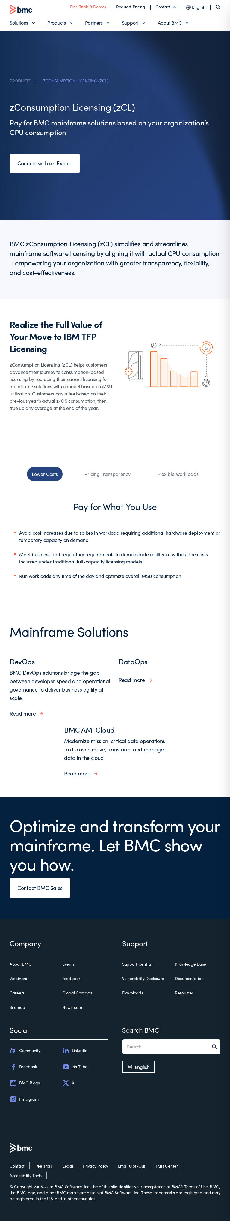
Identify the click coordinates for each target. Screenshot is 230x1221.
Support (130, 23)
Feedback (71, 978)
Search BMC (140, 1029)
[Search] (218, 7)
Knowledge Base (190, 964)
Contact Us (165, 7)
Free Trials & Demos (88, 7)
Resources (184, 993)
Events (68, 964)
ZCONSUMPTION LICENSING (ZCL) (75, 81)
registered (192, 1193)
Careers (17, 993)
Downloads (132, 993)
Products (56, 23)
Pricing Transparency (107, 474)
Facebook (23, 1066)
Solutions (19, 23)
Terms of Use (196, 1187)
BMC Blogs (25, 1083)
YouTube (74, 1066)
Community (25, 1050)
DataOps (133, 661)
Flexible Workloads (178, 474)
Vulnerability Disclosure (143, 978)
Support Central (137, 964)
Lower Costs (45, 474)
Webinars (18, 978)
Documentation (189, 978)
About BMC (170, 23)
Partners (94, 23)
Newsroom (72, 1007)
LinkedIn (74, 1050)
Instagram (24, 1099)
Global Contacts (77, 993)
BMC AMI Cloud (89, 729)
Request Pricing (130, 7)
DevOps (22, 661)
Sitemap (17, 1007)
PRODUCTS (20, 81)
